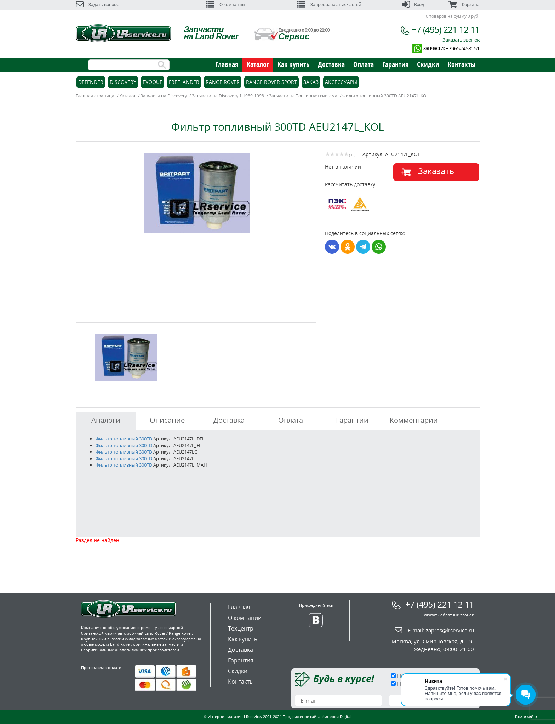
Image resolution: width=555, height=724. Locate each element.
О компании (225, 4)
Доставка (331, 64)
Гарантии (352, 420)
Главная (226, 64)
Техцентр (240, 628)
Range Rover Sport (271, 82)
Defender (90, 82)
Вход (413, 4)
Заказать (436, 171)
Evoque (152, 82)
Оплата (363, 64)
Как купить (293, 64)
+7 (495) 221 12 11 (446, 29)
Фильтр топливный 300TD (124, 438)
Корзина (464, 4)
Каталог (258, 64)
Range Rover (223, 82)
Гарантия (395, 64)
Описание (167, 420)
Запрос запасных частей (329, 4)
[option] (197, 193)
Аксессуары (341, 82)
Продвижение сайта (301, 716)
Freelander (184, 82)
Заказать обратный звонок (448, 614)
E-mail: (441, 630)
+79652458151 (463, 48)
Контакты (461, 64)
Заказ (311, 82)
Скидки (428, 64)
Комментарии (414, 420)
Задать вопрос (97, 4)
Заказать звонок (461, 39)
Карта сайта (526, 716)
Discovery (123, 82)
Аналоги (105, 420)
